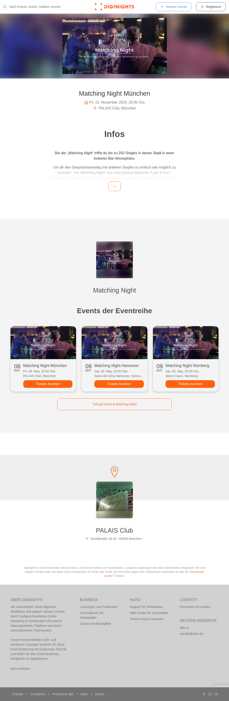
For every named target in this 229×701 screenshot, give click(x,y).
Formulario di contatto (195, 607)
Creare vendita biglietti (95, 623)
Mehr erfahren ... (22, 669)
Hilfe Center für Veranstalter (149, 613)
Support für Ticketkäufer (146, 607)
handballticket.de (191, 634)
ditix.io (184, 627)
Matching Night (114, 290)
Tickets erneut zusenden (147, 619)
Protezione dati (63, 694)
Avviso (99, 694)
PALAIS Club (114, 530)
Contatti (18, 694)
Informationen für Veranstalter (92, 615)
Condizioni (38, 694)
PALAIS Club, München (114, 108)
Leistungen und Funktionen (99, 607)
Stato (85, 694)
